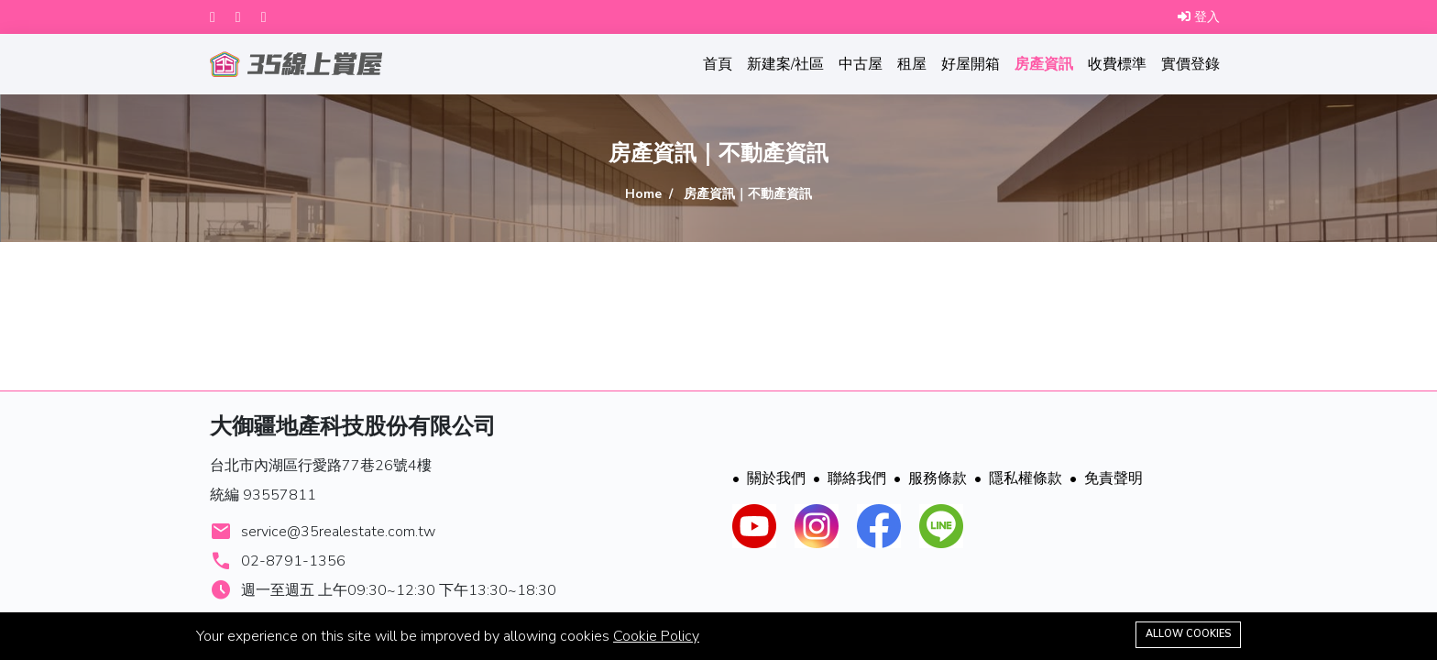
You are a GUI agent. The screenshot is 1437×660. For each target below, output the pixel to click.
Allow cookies (1188, 634)
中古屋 (861, 64)
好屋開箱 (970, 64)
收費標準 (1117, 64)
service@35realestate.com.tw (338, 532)
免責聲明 (1106, 478)
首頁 (717, 64)
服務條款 (930, 478)
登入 (1199, 17)
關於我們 (769, 478)
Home (643, 194)
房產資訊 (1044, 64)
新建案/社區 (785, 64)
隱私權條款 (1018, 478)
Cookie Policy (656, 636)
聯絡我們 (849, 478)
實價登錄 (1190, 64)
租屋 (912, 64)
